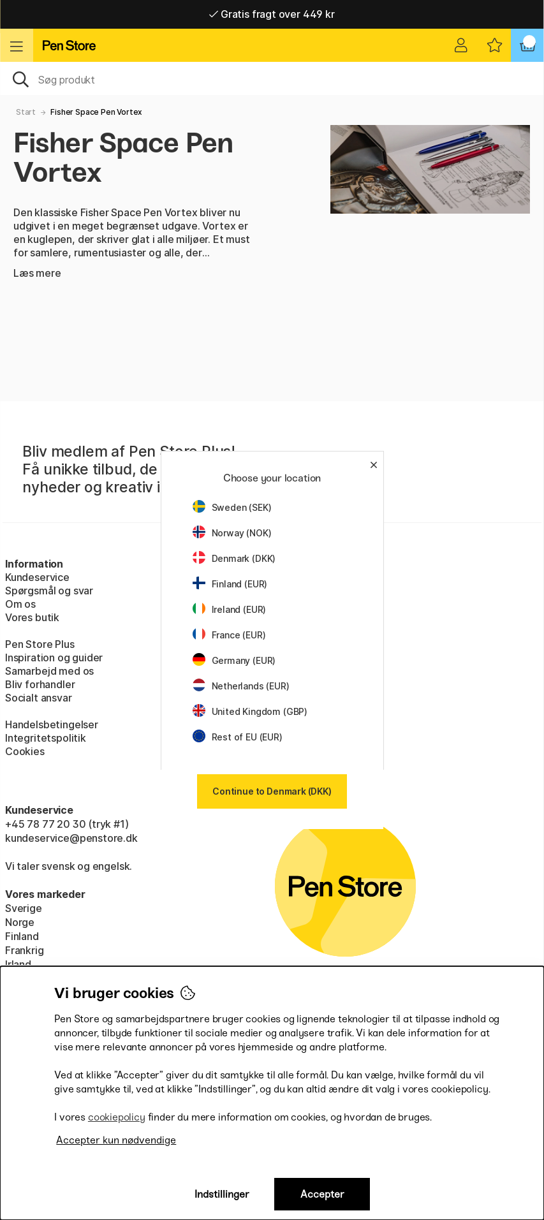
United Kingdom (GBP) (250, 711)
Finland (22, 936)
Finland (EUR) (230, 583)
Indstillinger (222, 1194)
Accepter (322, 1194)
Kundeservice (37, 577)
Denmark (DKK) (234, 558)
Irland (18, 964)
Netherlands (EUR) (241, 685)
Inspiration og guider (54, 657)
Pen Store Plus (40, 644)
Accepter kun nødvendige (116, 1140)
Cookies (25, 751)
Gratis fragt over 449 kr (271, 14)
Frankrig (24, 950)
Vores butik (32, 617)
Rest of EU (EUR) (238, 736)
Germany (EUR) (234, 660)
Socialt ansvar (38, 697)
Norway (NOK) (232, 532)
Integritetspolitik (45, 737)
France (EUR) (229, 634)
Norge (19, 922)
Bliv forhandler (40, 684)
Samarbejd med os (49, 671)
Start (26, 112)
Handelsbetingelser (51, 724)
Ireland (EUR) (230, 609)
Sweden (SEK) (232, 507)
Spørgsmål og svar (49, 590)
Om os (20, 604)
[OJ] (272, 78)
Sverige (23, 908)
